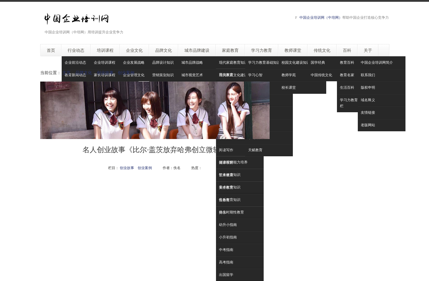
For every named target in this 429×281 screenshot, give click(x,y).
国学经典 (318, 62)
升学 (222, 212)
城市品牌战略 (192, 62)
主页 (66, 72)
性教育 (224, 199)
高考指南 (226, 262)
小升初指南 (228, 237)
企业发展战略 (133, 62)
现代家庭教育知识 (233, 62)
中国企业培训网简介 (377, 62)
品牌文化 (83, 72)
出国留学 (226, 274)
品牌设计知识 (163, 62)
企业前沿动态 (75, 62)
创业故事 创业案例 (115, 72)
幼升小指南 (228, 224)
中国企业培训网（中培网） (320, 17)
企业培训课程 (104, 62)
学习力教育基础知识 (264, 62)
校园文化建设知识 (296, 62)
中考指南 (226, 249)
